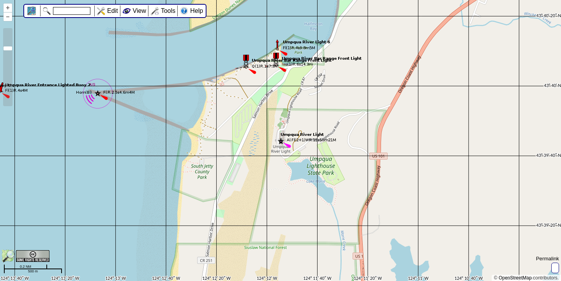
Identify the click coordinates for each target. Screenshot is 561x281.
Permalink (547, 258)
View (139, 10)
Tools (168, 10)
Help (196, 10)
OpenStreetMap (515, 278)
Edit (112, 10)
